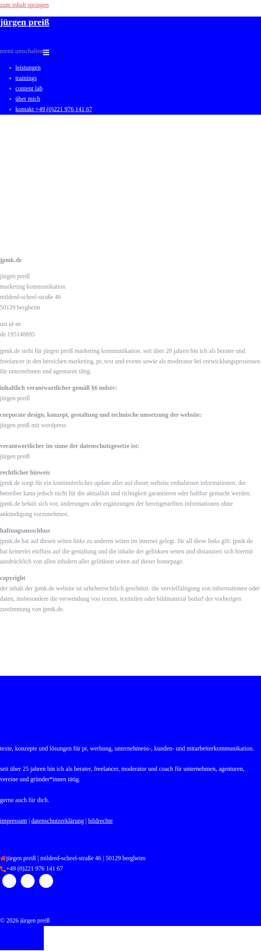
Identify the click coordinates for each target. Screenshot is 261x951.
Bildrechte (100, 820)
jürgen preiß (24, 22)
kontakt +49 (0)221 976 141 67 (53, 109)
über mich (27, 98)
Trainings (26, 78)
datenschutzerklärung (57, 820)
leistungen (28, 67)
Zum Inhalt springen (24, 5)
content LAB (29, 88)
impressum (13, 820)
